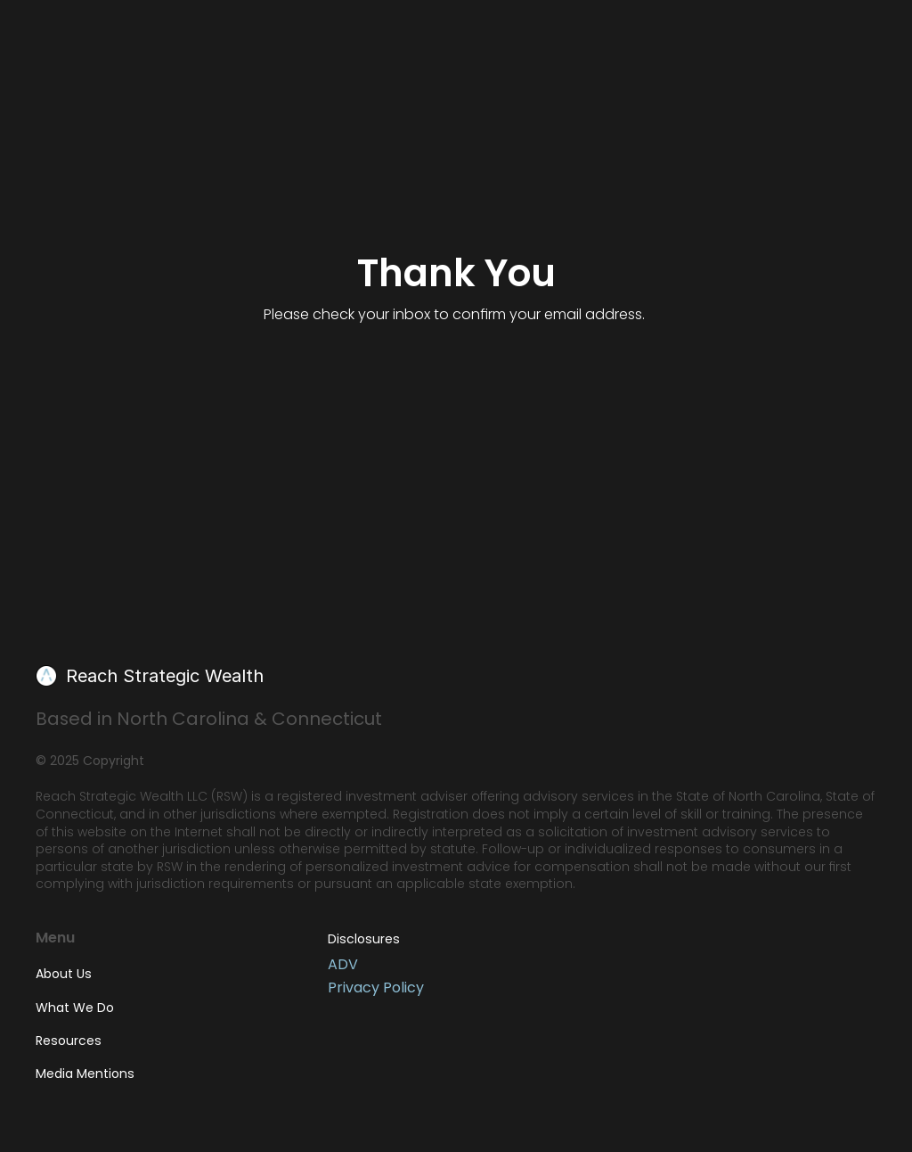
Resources (69, 1040)
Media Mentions (85, 1073)
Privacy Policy (376, 988)
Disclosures (364, 939)
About (64, 974)
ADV (343, 965)
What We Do (75, 1007)
